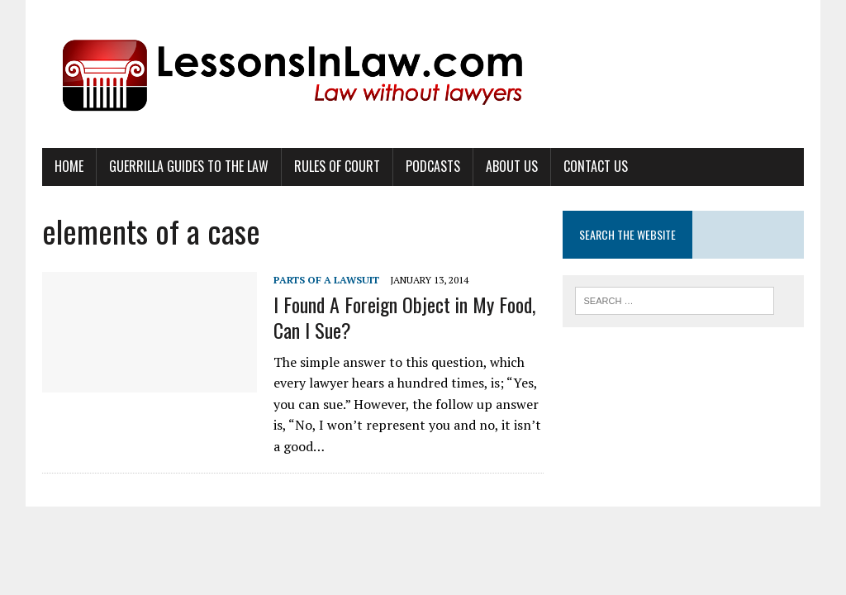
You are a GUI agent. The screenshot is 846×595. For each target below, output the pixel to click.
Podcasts (433, 166)
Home (69, 166)
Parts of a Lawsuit (326, 280)
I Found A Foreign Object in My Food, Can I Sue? (404, 317)
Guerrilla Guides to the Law (189, 166)
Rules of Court (337, 166)
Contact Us (595, 166)
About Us (512, 166)
